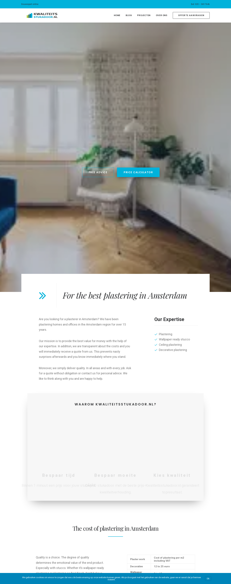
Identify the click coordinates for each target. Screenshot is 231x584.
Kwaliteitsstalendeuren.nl (187, 500)
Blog (129, 15)
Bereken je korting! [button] (137, 434)
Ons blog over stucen (33, 500)
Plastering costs (30, 530)
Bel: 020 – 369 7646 (200, 4)
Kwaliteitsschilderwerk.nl (187, 490)
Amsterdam (78, 479)
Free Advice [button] (98, 87)
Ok (208, 578)
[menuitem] (200, 4)
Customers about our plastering (38, 540)
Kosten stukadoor (31, 484)
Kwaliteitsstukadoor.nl (186, 495)
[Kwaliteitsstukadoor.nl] (36, 15)
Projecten (143, 15)
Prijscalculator (29, 490)
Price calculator (29, 535)
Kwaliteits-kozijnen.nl (185, 479)
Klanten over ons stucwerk (36, 495)
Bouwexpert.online (29, 4)
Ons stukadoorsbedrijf (33, 479)
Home (117, 15)
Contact (25, 505)
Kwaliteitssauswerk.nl (185, 484)
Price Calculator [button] (138, 87)
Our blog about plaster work (36, 546)
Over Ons (161, 15)
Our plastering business (34, 524)
